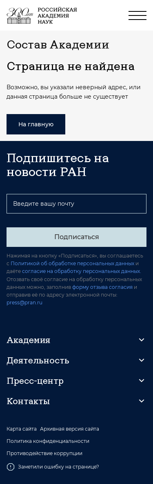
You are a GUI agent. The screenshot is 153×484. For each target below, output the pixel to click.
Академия (28, 339)
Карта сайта (22, 429)
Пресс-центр (35, 380)
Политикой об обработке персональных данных (72, 263)
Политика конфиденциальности (48, 441)
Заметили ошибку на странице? (53, 467)
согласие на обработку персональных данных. (81, 271)
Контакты (28, 400)
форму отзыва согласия (102, 287)
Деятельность (38, 360)
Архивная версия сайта (69, 429)
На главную (35, 124)
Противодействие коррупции (44, 453)
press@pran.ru (24, 302)
